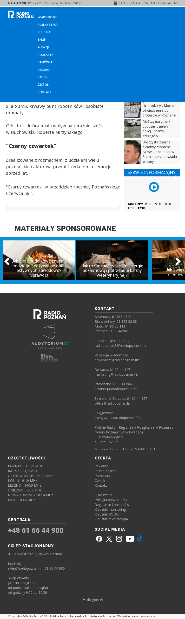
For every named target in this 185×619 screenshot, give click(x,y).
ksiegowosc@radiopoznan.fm (118, 417)
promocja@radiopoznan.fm (116, 389)
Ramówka (45, 62)
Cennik (100, 480)
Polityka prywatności (111, 499)
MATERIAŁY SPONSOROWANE (65, 228)
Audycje (43, 47)
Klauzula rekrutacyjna (111, 519)
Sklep (42, 40)
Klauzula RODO (107, 514)
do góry (93, 599)
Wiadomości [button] (47, 17)
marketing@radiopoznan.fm (116, 374)
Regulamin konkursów (112, 504)
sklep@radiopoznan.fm (26, 568)
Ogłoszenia (103, 495)
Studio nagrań (106, 471)
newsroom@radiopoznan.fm (117, 360)
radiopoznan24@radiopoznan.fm (120, 345)
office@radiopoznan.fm (113, 403)
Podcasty (45, 55)
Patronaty (102, 475)
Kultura (44, 32)
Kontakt (45, 92)
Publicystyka (48, 25)
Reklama (44, 70)
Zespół (43, 85)
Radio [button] (42, 77)
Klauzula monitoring (110, 509)
